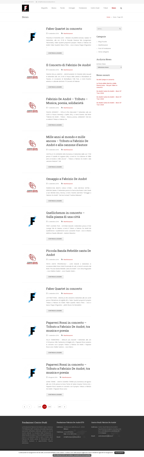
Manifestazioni (68, 33)
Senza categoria (103, 52)
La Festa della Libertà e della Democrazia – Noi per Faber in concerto (106, 85)
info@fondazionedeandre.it (46, 2)
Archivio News (101, 64)
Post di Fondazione (104, 48)
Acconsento (119, 452)
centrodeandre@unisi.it (105, 436)
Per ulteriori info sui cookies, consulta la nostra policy (72, 455)
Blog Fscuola (102, 42)
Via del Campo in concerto (105, 79)
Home (108, 17)
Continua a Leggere (55, 53)
